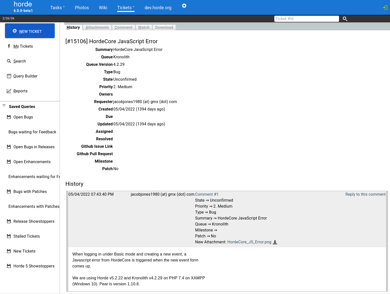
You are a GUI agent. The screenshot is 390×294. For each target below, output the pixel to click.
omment (123, 27)
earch (19, 61)
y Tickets (23, 46)
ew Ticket (30, 31)
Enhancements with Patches (34, 206)
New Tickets (24, 251)
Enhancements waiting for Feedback (41, 176)
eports (20, 91)
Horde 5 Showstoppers (33, 266)
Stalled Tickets (26, 236)
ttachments (97, 27)
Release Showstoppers (33, 221)
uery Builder (25, 76)
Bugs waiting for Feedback (32, 132)
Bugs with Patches (30, 191)
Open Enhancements (32, 161)
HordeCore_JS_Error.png (249, 242)
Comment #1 (207, 194)
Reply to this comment (365, 194)
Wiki (103, 7)
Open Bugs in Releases (34, 147)
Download (164, 27)
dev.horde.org (158, 7)
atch (144, 27)
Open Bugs (23, 117)
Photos (82, 7)
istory (73, 27)
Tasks (57, 7)
